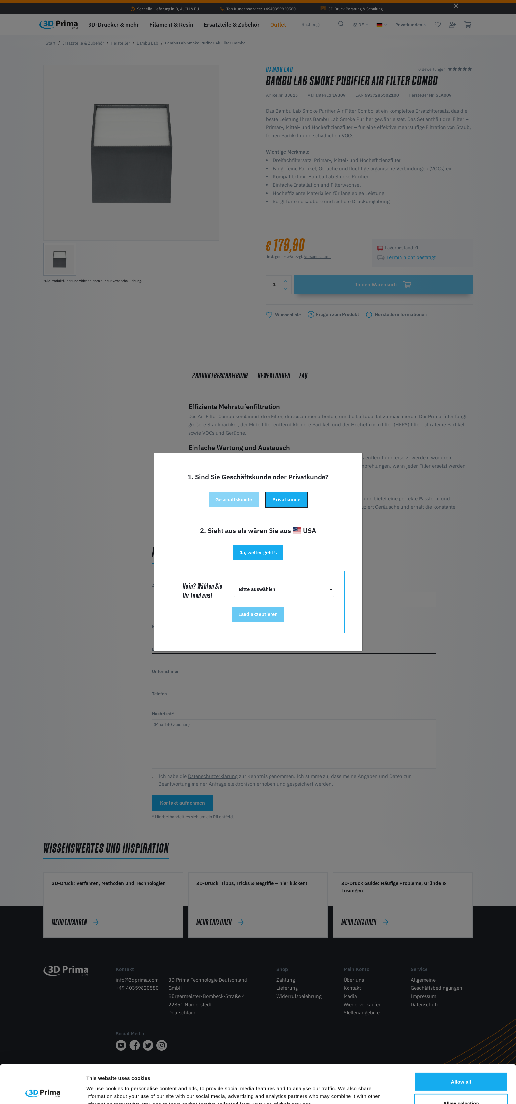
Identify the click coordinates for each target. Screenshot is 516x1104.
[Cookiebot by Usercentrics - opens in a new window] (42, 1091)
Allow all (461, 1043)
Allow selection (461, 1065)
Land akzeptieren (258, 614)
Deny (461, 1086)
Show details (345, 1087)
